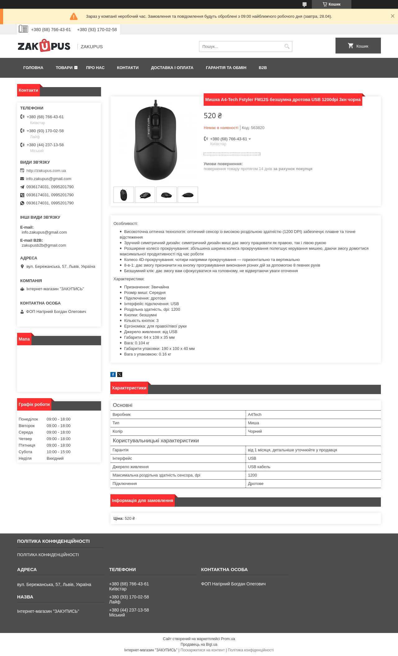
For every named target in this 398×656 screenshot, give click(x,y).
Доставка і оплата (172, 67)
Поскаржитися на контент (203, 650)
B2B (263, 67)
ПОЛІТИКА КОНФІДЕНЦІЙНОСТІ (48, 554)
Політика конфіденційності (251, 650)
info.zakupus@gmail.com (48, 178)
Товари (64, 67)
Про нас (95, 67)
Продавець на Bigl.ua (199, 644)
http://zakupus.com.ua (46, 170)
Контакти (128, 67)
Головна (33, 67)
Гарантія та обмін (226, 67)
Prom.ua (228, 639)
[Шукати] (286, 46)
